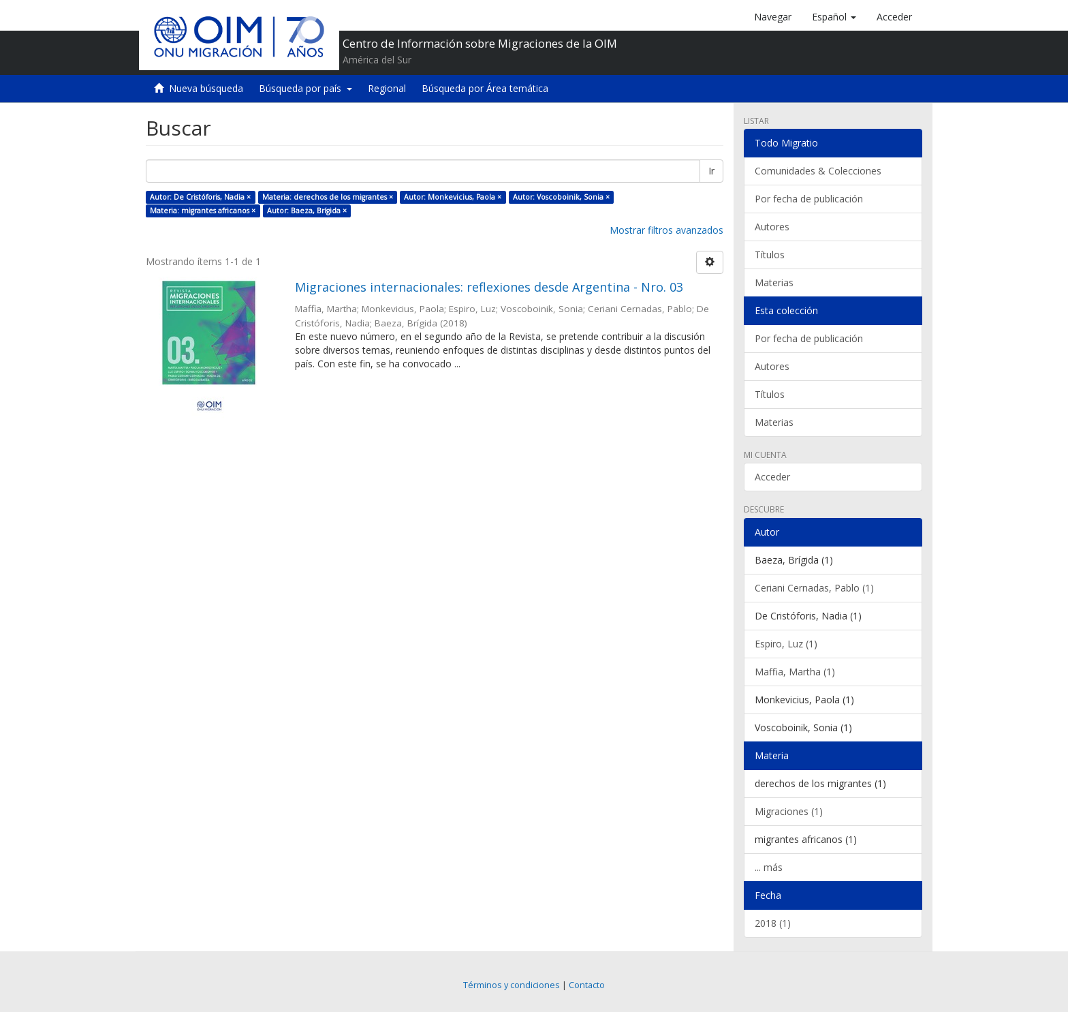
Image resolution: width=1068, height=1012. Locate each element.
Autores (772, 226)
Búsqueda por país (305, 88)
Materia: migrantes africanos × (202, 210)
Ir (711, 170)
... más (769, 867)
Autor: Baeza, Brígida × (307, 210)
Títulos (770, 254)
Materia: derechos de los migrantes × (327, 197)
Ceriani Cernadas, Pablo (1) (814, 587)
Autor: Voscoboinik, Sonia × (561, 197)
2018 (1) (773, 923)
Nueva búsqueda (206, 88)
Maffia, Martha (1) (795, 671)
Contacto (587, 985)
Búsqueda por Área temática (485, 88)
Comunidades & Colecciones (818, 170)
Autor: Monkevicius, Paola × (452, 197)
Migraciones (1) (789, 811)
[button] (834, 17)
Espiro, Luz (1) (786, 643)
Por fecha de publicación (809, 198)
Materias (774, 282)
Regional (387, 88)
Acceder (772, 476)
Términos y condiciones (511, 985)
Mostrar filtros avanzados (666, 230)
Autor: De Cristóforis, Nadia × (200, 197)
